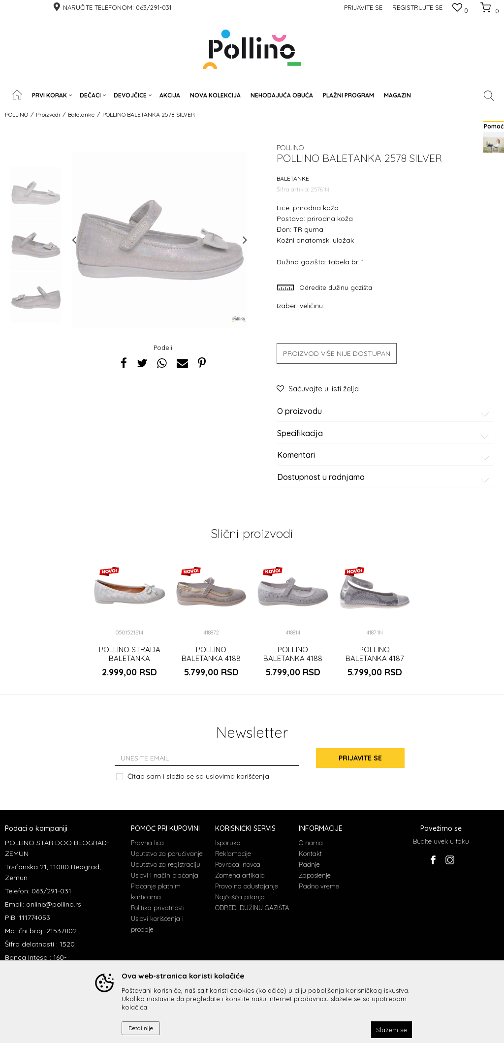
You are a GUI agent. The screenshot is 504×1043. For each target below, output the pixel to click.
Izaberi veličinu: (300, 305)
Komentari (384, 455)
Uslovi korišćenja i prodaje (157, 924)
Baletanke (81, 114)
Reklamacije (233, 853)
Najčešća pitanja (240, 897)
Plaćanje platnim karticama (156, 891)
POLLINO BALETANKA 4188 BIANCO (292, 658)
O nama (311, 843)
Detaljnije (140, 1028)
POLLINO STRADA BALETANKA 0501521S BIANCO (129, 658)
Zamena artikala (240, 875)
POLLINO (16, 114)
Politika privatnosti (158, 908)
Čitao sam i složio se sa (198, 776)
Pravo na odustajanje (246, 886)
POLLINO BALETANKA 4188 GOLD (211, 658)
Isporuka (228, 843)
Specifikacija (384, 433)
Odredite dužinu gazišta (334, 287)
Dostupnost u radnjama (384, 477)
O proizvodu (384, 411)
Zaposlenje (315, 875)
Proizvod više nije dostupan (336, 353)
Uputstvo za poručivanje (167, 853)
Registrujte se (417, 7)
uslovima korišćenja (237, 776)
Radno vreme (319, 886)
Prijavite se (360, 758)
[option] (36, 193)
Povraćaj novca (237, 864)
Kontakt (310, 853)
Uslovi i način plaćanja (164, 875)
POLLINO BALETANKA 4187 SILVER (375, 658)
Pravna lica (147, 843)
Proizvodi (48, 114)
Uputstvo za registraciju (165, 864)
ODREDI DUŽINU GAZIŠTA (252, 908)
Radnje (309, 864)
